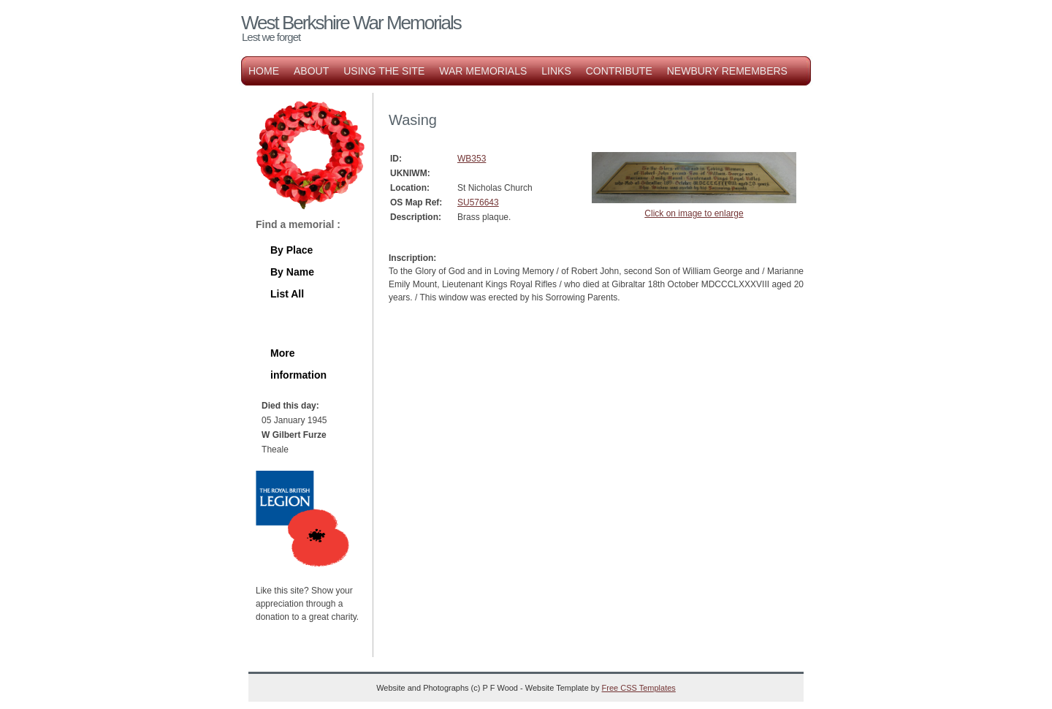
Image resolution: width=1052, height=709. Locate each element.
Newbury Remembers (727, 71)
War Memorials (483, 71)
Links (556, 71)
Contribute (619, 71)
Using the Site (383, 71)
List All (287, 294)
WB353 (471, 158)
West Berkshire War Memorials (351, 23)
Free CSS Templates (639, 687)
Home (263, 71)
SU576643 (478, 202)
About (311, 71)
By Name (292, 272)
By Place (291, 250)
